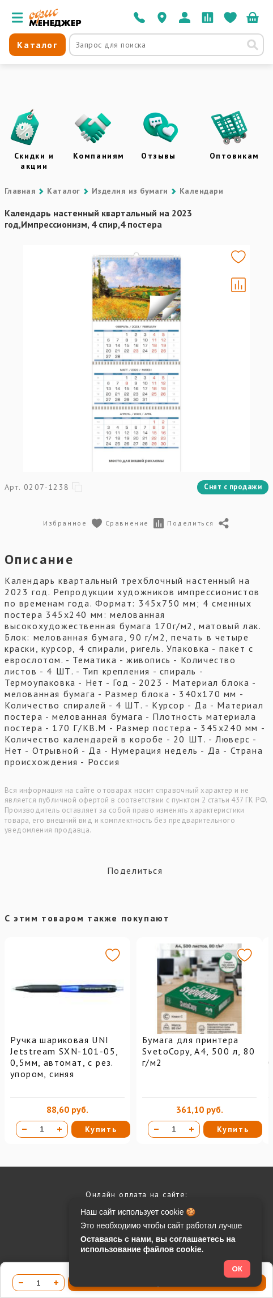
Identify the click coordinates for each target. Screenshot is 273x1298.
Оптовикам (234, 156)
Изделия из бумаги (130, 191)
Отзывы (158, 156)
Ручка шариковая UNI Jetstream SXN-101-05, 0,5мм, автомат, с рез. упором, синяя (64, 1056)
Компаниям (99, 156)
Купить (101, 1129)
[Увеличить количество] (59, 1129)
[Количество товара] (42, 1129)
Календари (201, 191)
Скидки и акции (34, 161)
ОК (237, 1269)
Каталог (63, 191)
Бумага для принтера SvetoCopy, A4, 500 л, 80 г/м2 (198, 1051)
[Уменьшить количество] (24, 1129)
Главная (20, 191)
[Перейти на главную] (55, 24)
